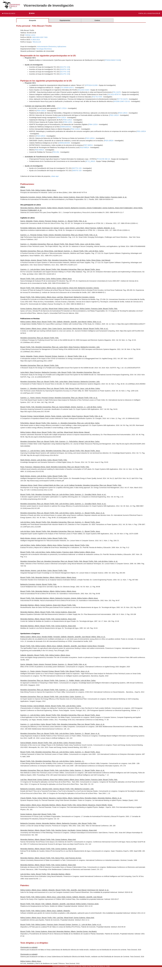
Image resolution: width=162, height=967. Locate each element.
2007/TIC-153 (76, 168)
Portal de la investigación (149, 13)
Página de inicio (8, 13)
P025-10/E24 (108, 140)
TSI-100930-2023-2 (67, 87)
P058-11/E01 (67, 122)
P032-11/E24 (75, 129)
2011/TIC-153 (65, 74)
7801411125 (36, 42)
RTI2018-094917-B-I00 (112, 60)
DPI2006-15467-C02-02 (121, 101)
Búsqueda (32, 20)
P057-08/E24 (88, 145)
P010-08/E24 (84, 147)
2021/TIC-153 (65, 67)
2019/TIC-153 (65, 69)
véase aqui (55, 176)
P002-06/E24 (39, 150)
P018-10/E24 (40, 136)
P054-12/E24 (61, 117)
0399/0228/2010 (65, 127)
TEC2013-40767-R (114, 94)
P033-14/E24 (122, 113)
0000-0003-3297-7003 (39, 37)
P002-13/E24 (114, 115)
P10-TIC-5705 (97, 97)
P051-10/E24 (141, 131)
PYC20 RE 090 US (103, 159)
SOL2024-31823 (83, 90)
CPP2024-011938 (91, 85)
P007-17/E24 (62, 108)
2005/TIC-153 (76, 170)
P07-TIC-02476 (122, 99)
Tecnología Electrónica (44, 49)
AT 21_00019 (90, 161)
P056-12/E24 (67, 120)
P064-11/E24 (93, 124)
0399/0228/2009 (64, 143)
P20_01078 (117, 92)
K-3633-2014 (35, 39)
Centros (97, 20)
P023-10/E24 (90, 138)
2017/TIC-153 (65, 72)
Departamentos (65, 20)
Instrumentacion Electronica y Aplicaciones (51, 46)
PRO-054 (56, 152)
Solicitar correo (30, 35)
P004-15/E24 (41, 110)
